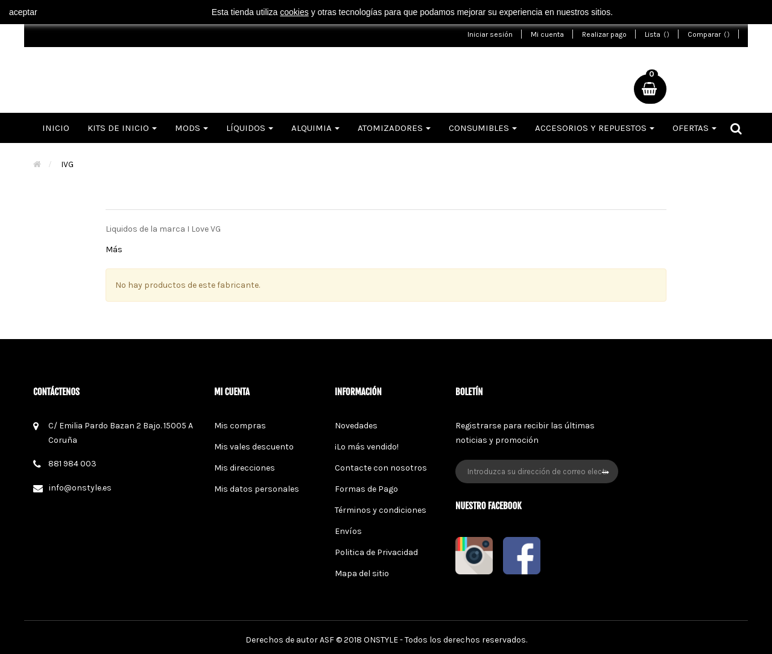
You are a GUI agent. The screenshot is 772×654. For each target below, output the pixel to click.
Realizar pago (604, 34)
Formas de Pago (366, 489)
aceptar (23, 12)
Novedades (356, 426)
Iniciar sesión (490, 34)
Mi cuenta (547, 34)
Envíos (348, 531)
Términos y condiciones (380, 510)
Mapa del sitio (362, 573)
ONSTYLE (381, 640)
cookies (294, 12)
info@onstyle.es (80, 488)
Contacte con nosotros (381, 468)
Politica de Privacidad (376, 552)
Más (114, 249)
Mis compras (240, 426)
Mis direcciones (244, 468)
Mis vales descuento (254, 447)
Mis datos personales (256, 489)
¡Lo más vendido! (367, 447)
